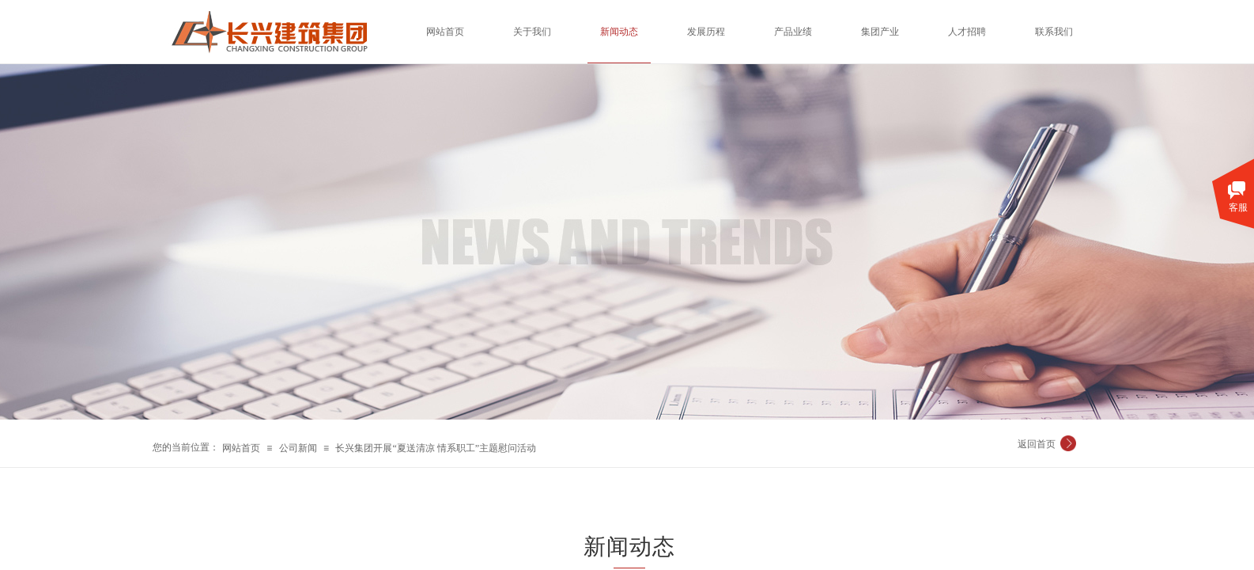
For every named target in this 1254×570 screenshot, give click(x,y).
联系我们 (1054, 31)
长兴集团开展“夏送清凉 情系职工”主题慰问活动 (435, 448)
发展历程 (706, 31)
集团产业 (880, 31)
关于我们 (532, 31)
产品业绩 (793, 31)
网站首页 (241, 448)
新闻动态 (619, 31)
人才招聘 (967, 31)
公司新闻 (298, 448)
